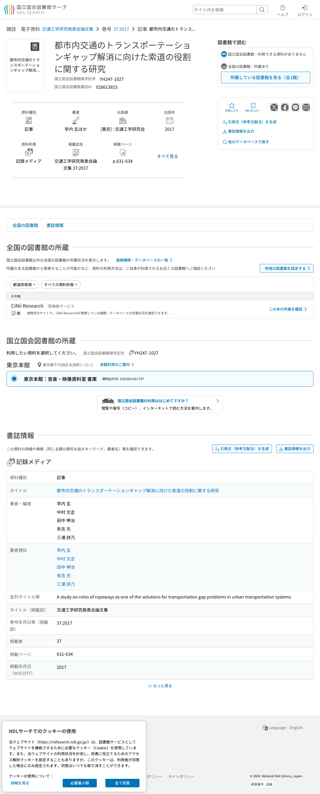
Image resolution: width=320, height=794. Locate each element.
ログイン (305, 10)
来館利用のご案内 (118, 364)
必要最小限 (79, 782)
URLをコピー (253, 107)
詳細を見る (20, 782)
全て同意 (122, 782)
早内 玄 (64, 550)
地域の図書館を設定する (288, 268)
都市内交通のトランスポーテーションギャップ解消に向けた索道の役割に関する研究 (138, 490)
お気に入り (231, 107)
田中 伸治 (66, 567)
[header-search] (230, 9)
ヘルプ (282, 10)
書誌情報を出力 (238, 131)
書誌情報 (54, 225)
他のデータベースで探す (245, 142)
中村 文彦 (66, 558)
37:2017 (121, 29)
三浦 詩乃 (66, 584)
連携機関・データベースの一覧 (145, 260)
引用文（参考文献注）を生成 (249, 122)
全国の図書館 (25, 225)
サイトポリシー (181, 776)
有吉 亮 (64, 575)
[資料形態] (61, 284)
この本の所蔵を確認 (289, 309)
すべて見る (167, 156)
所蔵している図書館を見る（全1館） (265, 77)
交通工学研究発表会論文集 (67, 29)
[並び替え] (24, 284)
